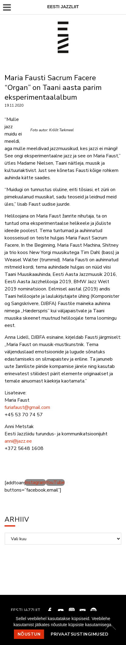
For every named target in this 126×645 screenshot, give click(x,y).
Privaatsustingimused (79, 634)
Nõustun (29, 634)
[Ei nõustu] (113, 628)
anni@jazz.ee (18, 441)
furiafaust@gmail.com (27, 407)
